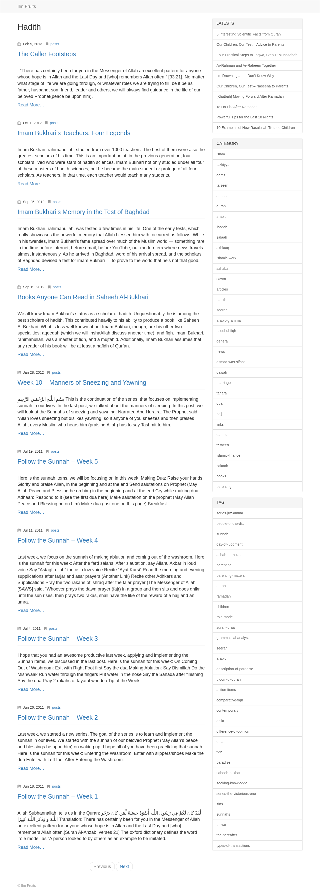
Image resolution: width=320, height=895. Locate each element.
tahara (221, 393)
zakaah (222, 466)
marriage (223, 383)
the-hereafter (226, 835)
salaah (221, 237)
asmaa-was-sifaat (230, 362)
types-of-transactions (233, 846)
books (221, 476)
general (222, 341)
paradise (223, 762)
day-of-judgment (229, 544)
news (220, 351)
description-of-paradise (234, 669)
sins (219, 804)
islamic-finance (228, 455)
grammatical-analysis (233, 638)
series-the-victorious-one (236, 794)
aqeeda (222, 196)
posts (54, 44)
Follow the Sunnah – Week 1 (58, 796)
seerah (222, 310)
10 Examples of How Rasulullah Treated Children (255, 128)
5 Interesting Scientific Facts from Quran (248, 34)
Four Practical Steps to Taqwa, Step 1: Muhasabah (257, 55)
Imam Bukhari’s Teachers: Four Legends (74, 132)
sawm (221, 279)
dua (219, 403)
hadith (221, 300)
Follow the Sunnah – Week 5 (58, 461)
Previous (102, 866)
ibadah (221, 227)
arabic (221, 217)
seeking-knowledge (231, 783)
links (220, 424)
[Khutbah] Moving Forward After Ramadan (250, 96)
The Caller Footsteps (47, 53)
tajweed (222, 445)
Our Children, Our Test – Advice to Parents (250, 44)
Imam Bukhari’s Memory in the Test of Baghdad (84, 211)
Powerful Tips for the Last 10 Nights (244, 117)
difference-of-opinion (232, 731)
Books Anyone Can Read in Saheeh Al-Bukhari (83, 297)
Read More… (31, 104)
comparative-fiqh (229, 700)
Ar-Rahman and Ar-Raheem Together (246, 65)
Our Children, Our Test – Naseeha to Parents (252, 86)
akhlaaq (222, 248)
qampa (222, 435)
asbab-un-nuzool (229, 555)
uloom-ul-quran (228, 679)
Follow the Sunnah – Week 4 (58, 540)
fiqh (219, 752)
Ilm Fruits (27, 6)
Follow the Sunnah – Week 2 (58, 717)
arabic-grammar (229, 320)
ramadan (223, 596)
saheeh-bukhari (228, 773)
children (222, 607)
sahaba (222, 269)
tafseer (222, 185)
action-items (226, 690)
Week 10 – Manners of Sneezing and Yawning (82, 382)
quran (221, 206)
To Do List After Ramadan (237, 107)
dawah (221, 372)
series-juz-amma (229, 513)
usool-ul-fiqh (226, 331)
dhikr (220, 721)
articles (222, 289)
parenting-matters (230, 576)
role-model (225, 617)
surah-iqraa (225, 627)
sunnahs (223, 814)
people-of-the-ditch (231, 524)
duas (220, 742)
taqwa (221, 825)
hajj (219, 414)
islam (220, 154)
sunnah (222, 534)
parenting (224, 487)
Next (124, 866)
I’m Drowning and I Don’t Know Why (245, 76)
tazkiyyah (224, 165)
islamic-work (226, 258)
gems (220, 175)
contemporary (227, 710)
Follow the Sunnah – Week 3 (58, 638)
